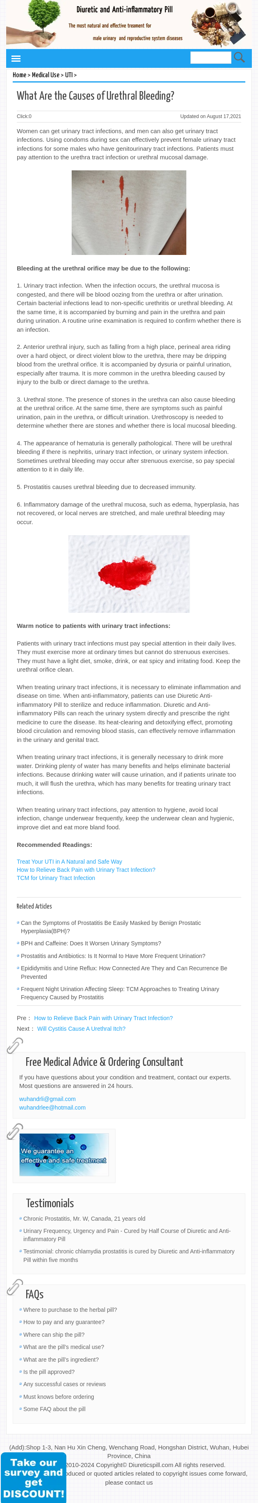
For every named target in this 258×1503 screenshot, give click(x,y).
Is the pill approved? (49, 1372)
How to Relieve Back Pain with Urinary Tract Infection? (86, 870)
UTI (68, 75)
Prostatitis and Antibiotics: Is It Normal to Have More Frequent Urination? (113, 956)
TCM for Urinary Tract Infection (56, 878)
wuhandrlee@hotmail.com (52, 1107)
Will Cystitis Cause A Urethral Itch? (81, 1028)
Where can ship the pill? (53, 1334)
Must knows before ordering (58, 1397)
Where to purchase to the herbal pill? (70, 1309)
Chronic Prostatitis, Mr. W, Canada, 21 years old (84, 1218)
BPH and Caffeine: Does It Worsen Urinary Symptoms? (91, 943)
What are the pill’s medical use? (63, 1347)
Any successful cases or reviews (64, 1384)
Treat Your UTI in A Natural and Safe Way (69, 861)
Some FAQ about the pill (54, 1409)
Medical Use (45, 75)
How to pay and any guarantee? (63, 1322)
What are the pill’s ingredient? (61, 1359)
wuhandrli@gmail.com (47, 1099)
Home (19, 75)
